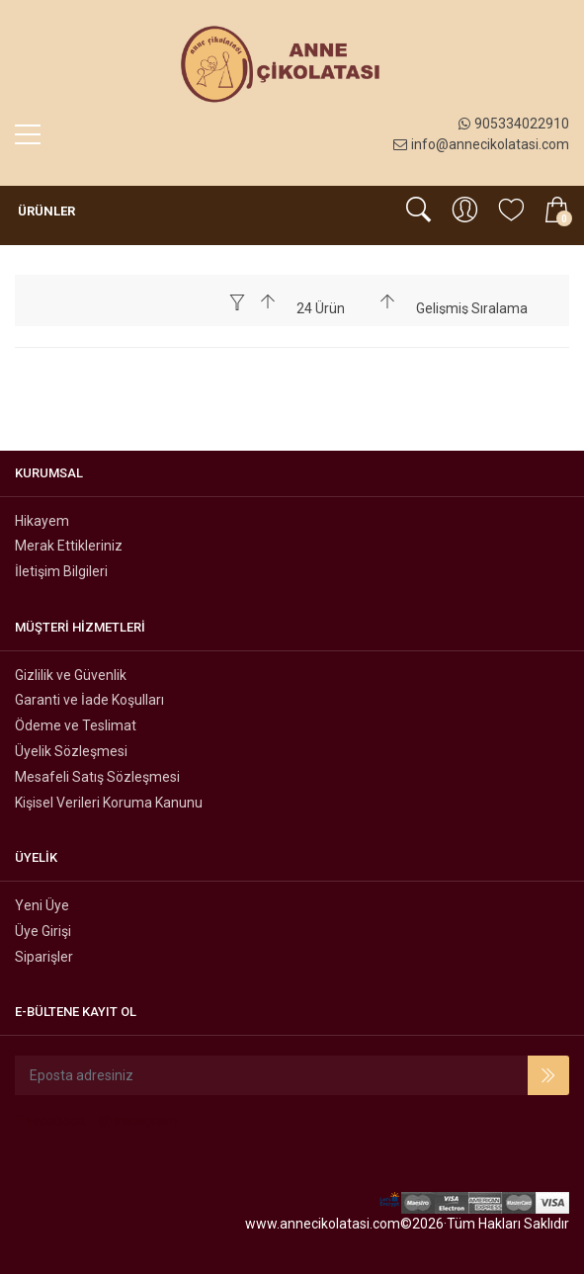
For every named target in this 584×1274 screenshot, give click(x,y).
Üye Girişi (43, 931)
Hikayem (42, 521)
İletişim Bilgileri (61, 571)
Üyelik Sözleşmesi (71, 751)
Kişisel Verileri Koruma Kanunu (109, 802)
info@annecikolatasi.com (481, 144)
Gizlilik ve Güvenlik (70, 675)
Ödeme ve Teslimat (75, 725)
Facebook (50, 1121)
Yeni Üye (42, 905)
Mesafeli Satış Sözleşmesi (97, 777)
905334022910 (514, 123)
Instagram (138, 1121)
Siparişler (44, 957)
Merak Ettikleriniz (69, 545)
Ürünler (45, 211)
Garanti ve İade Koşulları (89, 700)
